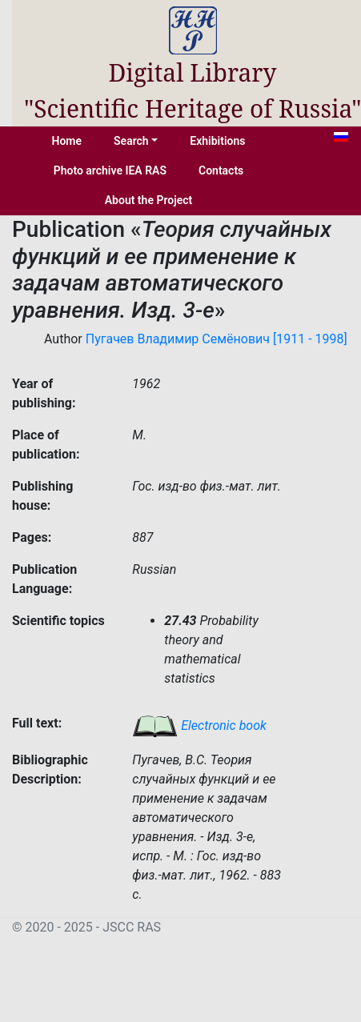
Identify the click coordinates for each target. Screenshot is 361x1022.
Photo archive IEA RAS (110, 170)
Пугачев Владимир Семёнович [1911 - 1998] (216, 339)
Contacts (221, 170)
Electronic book (199, 725)
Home (67, 140)
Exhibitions (217, 140)
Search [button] (131, 140)
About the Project (149, 200)
